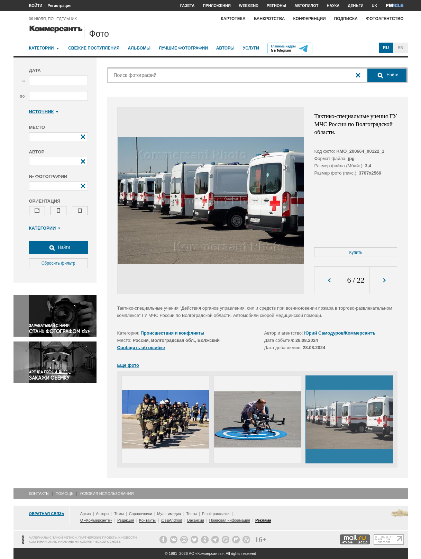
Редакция (125, 520)
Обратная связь (46, 514)
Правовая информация (229, 520)
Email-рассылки (216, 514)
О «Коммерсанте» (96, 520)
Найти (58, 247)
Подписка (346, 18)
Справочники (140, 514)
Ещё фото (128, 365)
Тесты (191, 514)
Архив (85, 514)
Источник (43, 111)
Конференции (309, 18)
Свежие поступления (93, 48)
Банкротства (269, 18)
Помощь (65, 493)
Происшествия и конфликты (172, 333)
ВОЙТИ (36, 5)
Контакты (39, 493)
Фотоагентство (385, 18)
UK (374, 5)
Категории (41, 48)
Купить (356, 252)
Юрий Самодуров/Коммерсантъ (339, 333)
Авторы (225, 48)
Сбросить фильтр (58, 263)
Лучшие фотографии (183, 48)
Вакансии (195, 520)
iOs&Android (171, 520)
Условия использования (107, 493)
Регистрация (60, 5)
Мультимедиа (169, 514)
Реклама (263, 520)
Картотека (233, 18)
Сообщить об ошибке (141, 347)
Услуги (251, 48)
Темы (119, 514)
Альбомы (139, 48)
